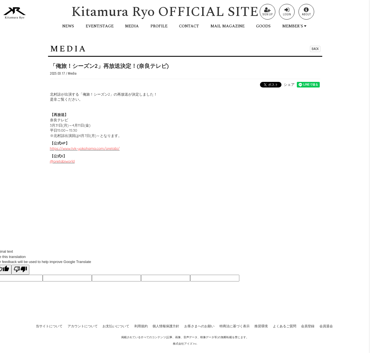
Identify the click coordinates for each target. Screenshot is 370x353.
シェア (289, 84)
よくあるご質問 (284, 326)
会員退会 (326, 326)
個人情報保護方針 (165, 326)
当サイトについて (49, 326)
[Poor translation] (20, 270)
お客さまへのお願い (199, 326)
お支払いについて (115, 326)
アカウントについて (83, 326)
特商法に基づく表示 (234, 326)
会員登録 (307, 326)
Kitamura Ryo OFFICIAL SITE (165, 12)
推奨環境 (261, 326)
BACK (315, 49)
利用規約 (141, 326)
